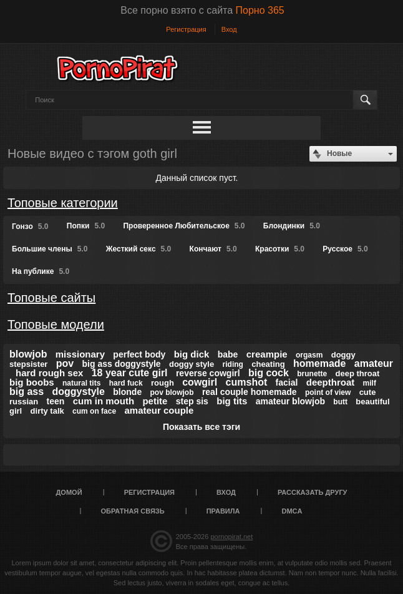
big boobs (31, 382)
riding (233, 364)
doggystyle (78, 391)
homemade (319, 363)
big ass (26, 391)
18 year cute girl (130, 373)
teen (56, 401)
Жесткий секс (139, 249)
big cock (268, 373)
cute (367, 392)
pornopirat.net (231, 536)
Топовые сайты (51, 297)
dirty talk (47, 411)
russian (23, 401)
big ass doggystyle (121, 364)
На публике (40, 271)
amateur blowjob (290, 401)
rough (162, 382)
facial (287, 382)
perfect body (139, 354)
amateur (373, 363)
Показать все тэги (201, 427)
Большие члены (49, 249)
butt (340, 401)
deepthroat (330, 382)
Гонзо (30, 226)
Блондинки (291, 226)
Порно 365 (260, 10)
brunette (312, 373)
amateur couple (158, 410)
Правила (223, 511)
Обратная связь (133, 511)
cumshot (247, 382)
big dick (192, 354)
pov (65, 363)
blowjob (28, 354)
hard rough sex (49, 373)
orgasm (309, 355)
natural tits (81, 383)
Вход (229, 29)
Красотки (279, 249)
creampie (267, 354)
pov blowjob (172, 392)
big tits (231, 401)
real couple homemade (249, 392)
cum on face (94, 411)
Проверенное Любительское (184, 226)
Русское (345, 249)
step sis (192, 401)
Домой (69, 492)
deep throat (358, 373)
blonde (127, 392)
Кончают (213, 249)
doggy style (191, 364)
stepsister (28, 364)
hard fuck (126, 383)
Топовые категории (62, 203)
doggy (343, 354)
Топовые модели (55, 324)
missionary (80, 354)
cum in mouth (103, 401)
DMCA (291, 511)
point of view (328, 392)
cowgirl (199, 382)
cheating (267, 364)
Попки (86, 226)
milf (369, 383)
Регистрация (186, 29)
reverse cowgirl (208, 373)
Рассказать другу (312, 492)
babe (228, 354)
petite (154, 401)
